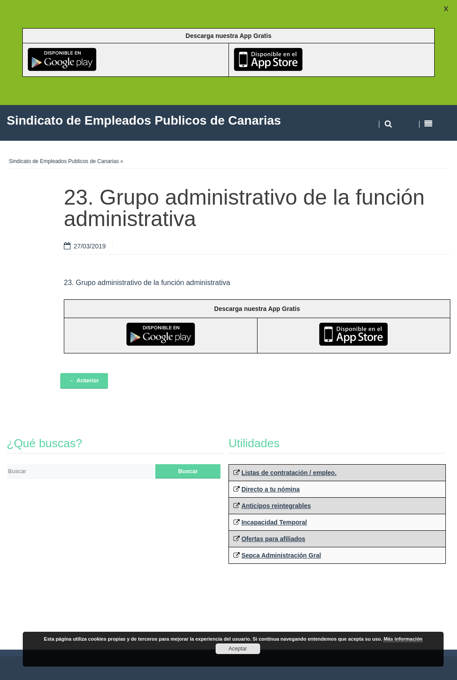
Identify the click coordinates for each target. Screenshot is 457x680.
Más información (402, 639)
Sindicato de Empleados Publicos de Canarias (64, 161)
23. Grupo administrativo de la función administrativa (147, 282)
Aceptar (237, 649)
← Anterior (84, 380)
